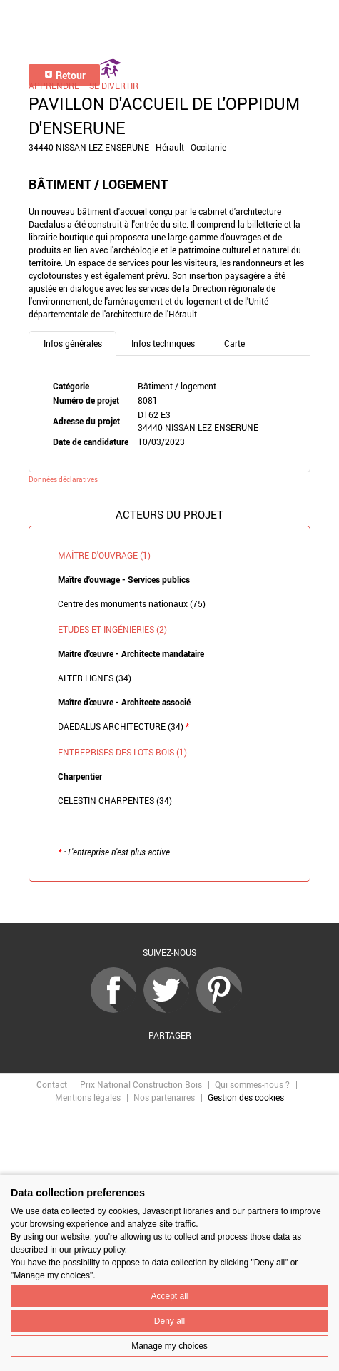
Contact (51, 1084)
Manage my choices (169, 1346)
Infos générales (73, 343)
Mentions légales (88, 1097)
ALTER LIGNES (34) (94, 677)
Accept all (169, 1296)
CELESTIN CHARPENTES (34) (115, 800)
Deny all (169, 1321)
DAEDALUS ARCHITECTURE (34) (123, 726)
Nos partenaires (164, 1097)
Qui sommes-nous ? (252, 1084)
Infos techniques (163, 343)
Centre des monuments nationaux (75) (132, 603)
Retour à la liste (170, 902)
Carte (234, 343)
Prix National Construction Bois (141, 1084)
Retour (65, 75)
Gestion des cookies (246, 1097)
